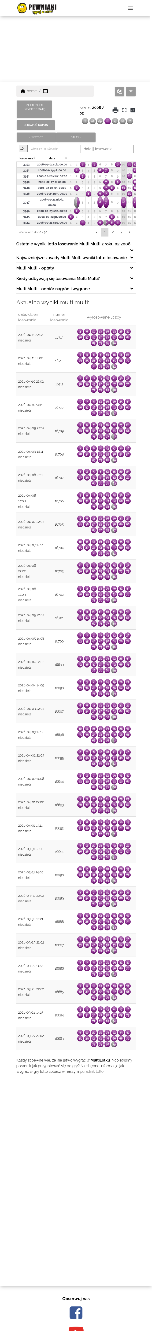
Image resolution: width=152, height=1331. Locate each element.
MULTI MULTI (35, 107)
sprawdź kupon (36, 125)
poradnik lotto (92, 1071)
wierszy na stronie (38, 148)
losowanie (26, 158)
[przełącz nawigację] (130, 8)
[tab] (76, 245)
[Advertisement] (76, 49)
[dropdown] (131, 91)
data (52, 158)
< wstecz (36, 137)
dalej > (76, 137)
